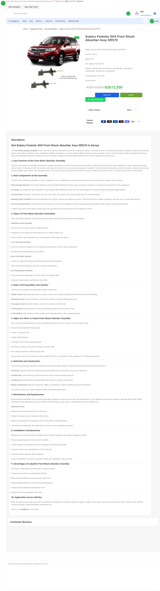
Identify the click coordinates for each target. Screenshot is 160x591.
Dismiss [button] (80, 1)
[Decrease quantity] (86, 95)
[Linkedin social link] (138, 110)
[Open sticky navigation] (13, 21)
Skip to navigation (14, 7)
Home (25, 29)
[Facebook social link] (132, 110)
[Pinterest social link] (136, 110)
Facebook (24, 509)
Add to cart (107, 95)
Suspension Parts (36, 29)
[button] (95, 99)
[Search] (71, 13)
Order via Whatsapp (97, 99)
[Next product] (142, 29)
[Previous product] (137, 29)
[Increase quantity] (92, 95)
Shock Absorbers (51, 29)
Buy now (131, 95)
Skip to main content (31, 7)
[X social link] (134, 110)
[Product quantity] (89, 95)
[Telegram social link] (140, 110)
